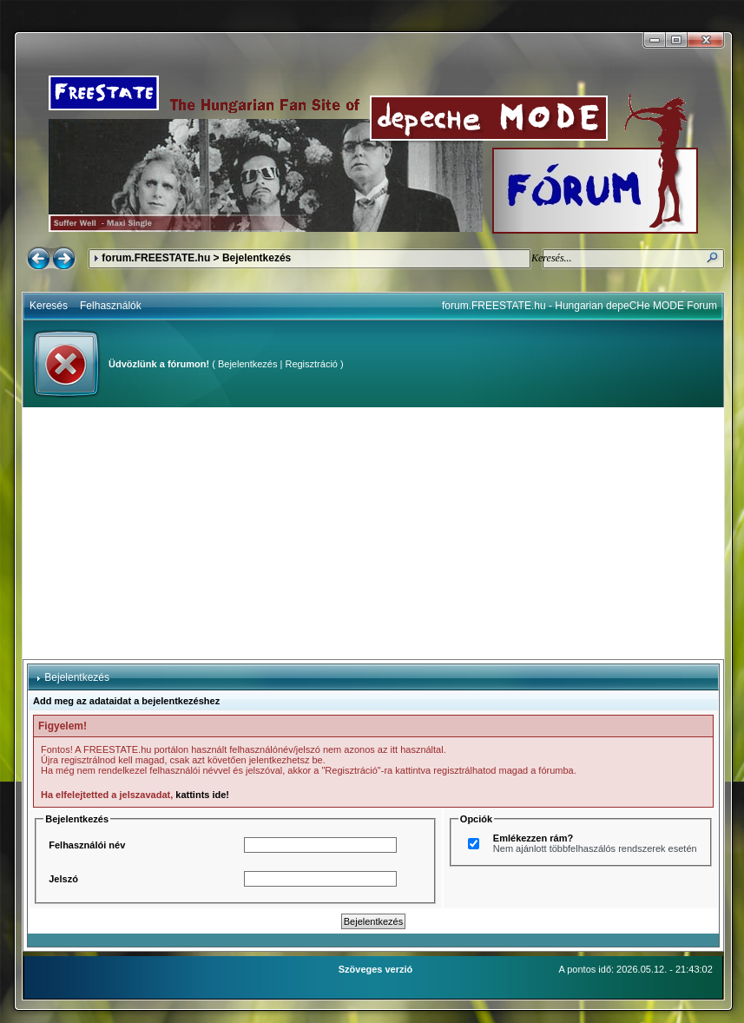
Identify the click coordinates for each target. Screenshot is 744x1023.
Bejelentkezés (248, 364)
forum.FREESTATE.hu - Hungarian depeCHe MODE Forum (579, 306)
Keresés (49, 306)
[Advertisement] (374, 533)
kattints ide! (202, 794)
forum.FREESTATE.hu (156, 258)
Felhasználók (111, 306)
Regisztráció (311, 364)
